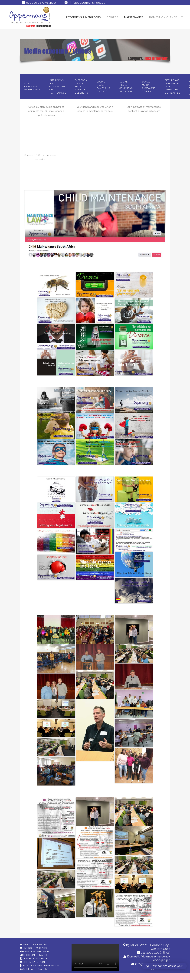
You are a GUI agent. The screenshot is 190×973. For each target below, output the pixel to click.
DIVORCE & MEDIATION (35, 948)
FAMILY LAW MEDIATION (36, 951)
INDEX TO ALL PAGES (34, 944)
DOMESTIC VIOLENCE (34, 958)
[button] (164, 966)
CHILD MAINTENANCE (35, 955)
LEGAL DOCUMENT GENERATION (40, 965)
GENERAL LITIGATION (35, 969)
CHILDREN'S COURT (33, 962)
